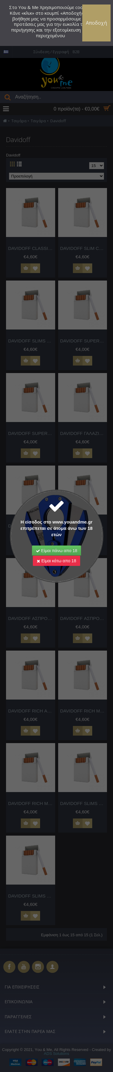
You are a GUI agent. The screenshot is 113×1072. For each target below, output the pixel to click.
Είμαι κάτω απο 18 (56, 560)
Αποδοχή (96, 23)
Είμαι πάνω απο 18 (56, 550)
